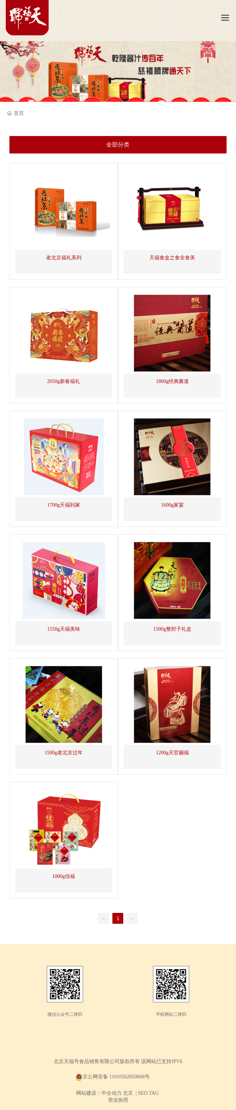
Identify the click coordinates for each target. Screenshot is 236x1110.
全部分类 (117, 144)
